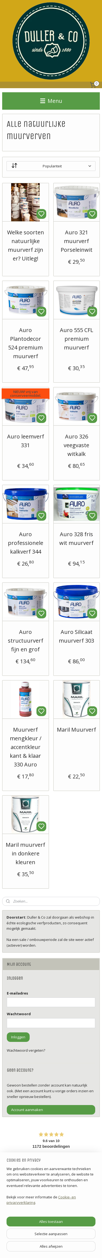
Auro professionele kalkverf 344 (25, 542)
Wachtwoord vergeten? (26, 1050)
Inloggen (18, 1037)
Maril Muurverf (76, 729)
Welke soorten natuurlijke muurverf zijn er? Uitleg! (25, 245)
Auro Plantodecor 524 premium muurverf (25, 343)
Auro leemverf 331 (25, 441)
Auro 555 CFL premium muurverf (76, 338)
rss (79, 1248)
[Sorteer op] (51, 166)
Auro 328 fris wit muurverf (76, 538)
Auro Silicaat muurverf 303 (76, 636)
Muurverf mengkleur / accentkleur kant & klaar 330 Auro (25, 747)
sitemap (67, 1248)
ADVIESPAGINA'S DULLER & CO (31, 1223)
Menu (51, 101)
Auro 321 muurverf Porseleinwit (76, 241)
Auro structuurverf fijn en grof (25, 640)
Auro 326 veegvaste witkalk (76, 445)
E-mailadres (17, 993)
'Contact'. (14, 1205)
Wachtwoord (19, 1013)
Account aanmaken (27, 1109)
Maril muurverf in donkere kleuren (25, 853)
